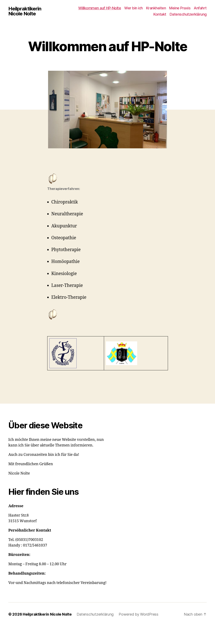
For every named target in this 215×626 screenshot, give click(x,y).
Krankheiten (156, 8)
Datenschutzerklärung (188, 14)
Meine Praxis (179, 8)
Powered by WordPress (139, 614)
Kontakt (159, 14)
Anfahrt (200, 8)
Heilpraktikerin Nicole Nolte (24, 11)
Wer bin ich (133, 8)
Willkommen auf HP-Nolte (99, 8)
